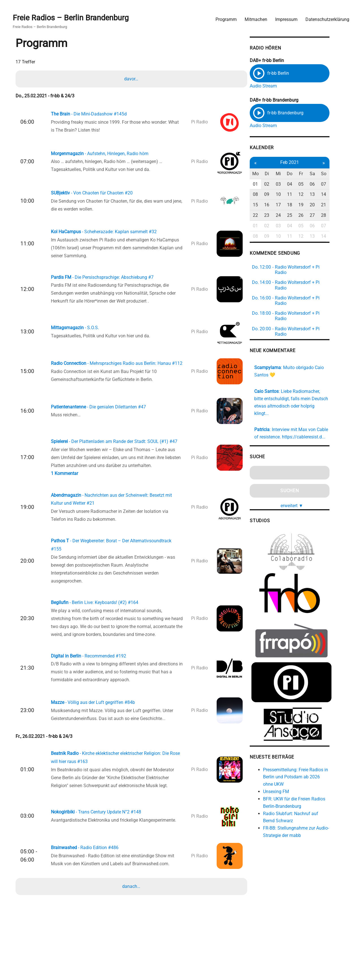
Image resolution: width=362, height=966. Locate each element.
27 (327, 215)
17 (292, 205)
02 (280, 184)
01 (269, 184)
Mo (269, 174)
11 (304, 195)
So (339, 174)
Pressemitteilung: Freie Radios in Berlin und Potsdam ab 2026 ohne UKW (310, 775)
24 (292, 215)
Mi (292, 174)
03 (292, 184)
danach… (131, 905)
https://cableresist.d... (317, 429)
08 (269, 195)
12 (316, 195)
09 (280, 195)
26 (316, 215)
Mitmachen (255, 18)
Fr (316, 174)
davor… (131, 79)
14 (339, 195)
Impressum (285, 18)
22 (269, 215)
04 (304, 184)
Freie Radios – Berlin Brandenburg (73, 17)
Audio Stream (276, 85)
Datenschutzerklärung (326, 18)
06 (327, 184)
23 (280, 215)
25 (304, 215)
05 (316, 184)
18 (304, 205)
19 (316, 205)
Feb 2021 (304, 162)
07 (339, 184)
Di (281, 174)
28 (339, 215)
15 (269, 205)
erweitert (306, 498)
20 (327, 205)
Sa (328, 174)
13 (327, 195)
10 (292, 195)
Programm (225, 18)
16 (280, 205)
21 (339, 205)
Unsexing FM (290, 789)
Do (304, 174)
